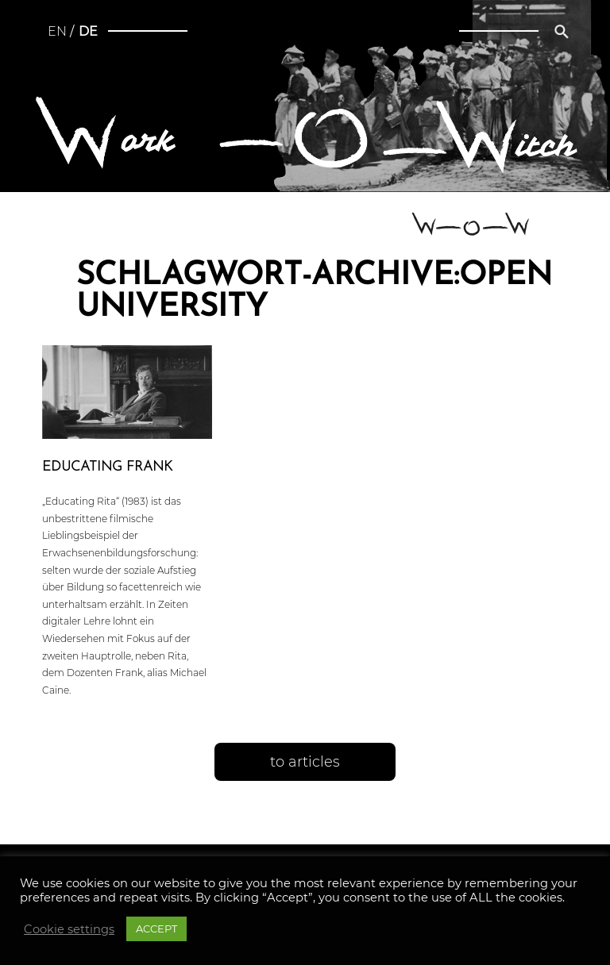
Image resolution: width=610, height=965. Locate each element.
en (57, 31)
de (88, 31)
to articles (305, 762)
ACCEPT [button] (156, 928)
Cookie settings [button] (69, 929)
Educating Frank (107, 467)
